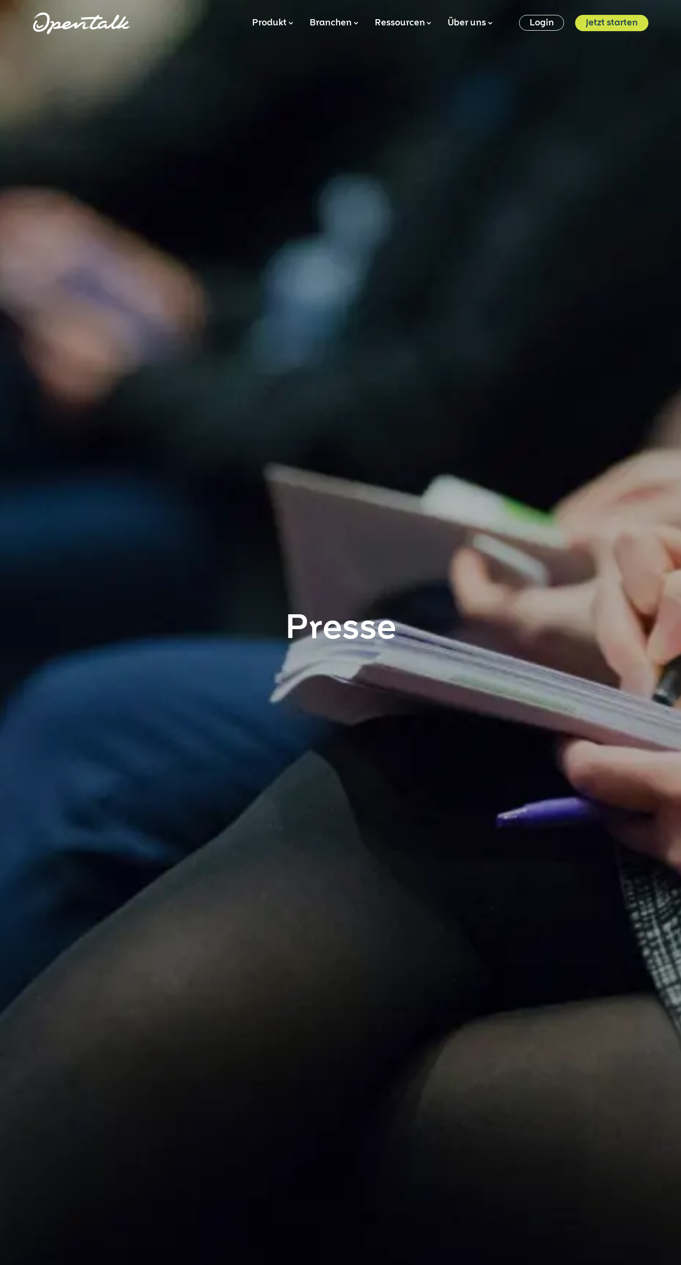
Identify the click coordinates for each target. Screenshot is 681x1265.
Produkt (272, 23)
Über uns (469, 23)
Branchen (333, 23)
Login (542, 23)
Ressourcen (402, 23)
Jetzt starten (612, 23)
